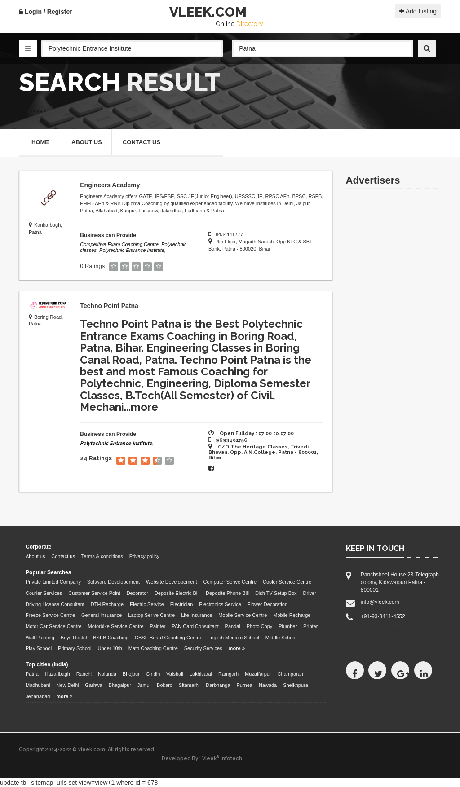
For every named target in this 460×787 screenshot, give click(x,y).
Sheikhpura (295, 685)
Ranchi (84, 674)
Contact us (63, 556)
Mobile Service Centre (242, 615)
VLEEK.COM (208, 12)
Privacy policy (144, 556)
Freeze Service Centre (50, 615)
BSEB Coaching (110, 637)
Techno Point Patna (109, 305)
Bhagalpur (120, 685)
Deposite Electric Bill (177, 593)
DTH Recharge (107, 604)
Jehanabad (38, 696)
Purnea (244, 685)
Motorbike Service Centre (116, 626)
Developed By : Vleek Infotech (202, 758)
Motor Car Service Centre (54, 626)
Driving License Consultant (55, 604)
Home (40, 142)
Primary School (75, 648)
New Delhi (67, 685)
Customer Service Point (94, 593)
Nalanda (107, 674)
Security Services (203, 648)
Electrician (181, 604)
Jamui (143, 685)
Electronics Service (220, 604)
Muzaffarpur (258, 674)
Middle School (280, 637)
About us (35, 556)
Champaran (290, 674)
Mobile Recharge (291, 615)
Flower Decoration (268, 604)
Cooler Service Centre (287, 582)
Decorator (137, 593)
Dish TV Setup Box (276, 593)
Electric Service (147, 604)
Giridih (153, 674)
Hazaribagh (57, 674)
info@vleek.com (380, 602)
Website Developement (171, 582)
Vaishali (174, 674)
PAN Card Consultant (195, 626)
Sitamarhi (189, 685)
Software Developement (113, 582)
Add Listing (418, 11)
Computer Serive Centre (230, 582)
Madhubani (38, 685)
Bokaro (164, 685)
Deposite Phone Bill (227, 593)
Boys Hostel (74, 637)
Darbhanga (218, 685)
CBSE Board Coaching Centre (168, 637)
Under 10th (109, 648)
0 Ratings (92, 266)
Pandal (232, 626)
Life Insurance (196, 615)
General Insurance (101, 615)
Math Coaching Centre (153, 648)
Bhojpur (131, 674)
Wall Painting (40, 637)
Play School (39, 648)
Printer (310, 626)
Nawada (268, 685)
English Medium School (233, 637)
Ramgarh (228, 674)
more (144, 406)
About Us (86, 142)
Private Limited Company (53, 582)
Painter (158, 626)
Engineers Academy (110, 185)
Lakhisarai (201, 674)
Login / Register (45, 11)
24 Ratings (96, 458)
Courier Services (44, 593)
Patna (32, 674)
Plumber (288, 626)
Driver (309, 593)
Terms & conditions (102, 556)
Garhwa (93, 685)
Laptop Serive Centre (151, 615)
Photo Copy (259, 626)
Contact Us (141, 142)
